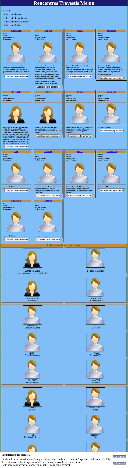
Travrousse (112, 151)
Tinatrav (48, 151)
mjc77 (80, 151)
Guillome (48, 201)
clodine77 (111, 31)
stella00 (48, 92)
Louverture (16, 201)
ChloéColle (16, 92)
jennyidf (48, 31)
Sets (16, 151)
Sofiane (79, 92)
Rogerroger (16, 31)
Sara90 (80, 31)
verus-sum (112, 92)
